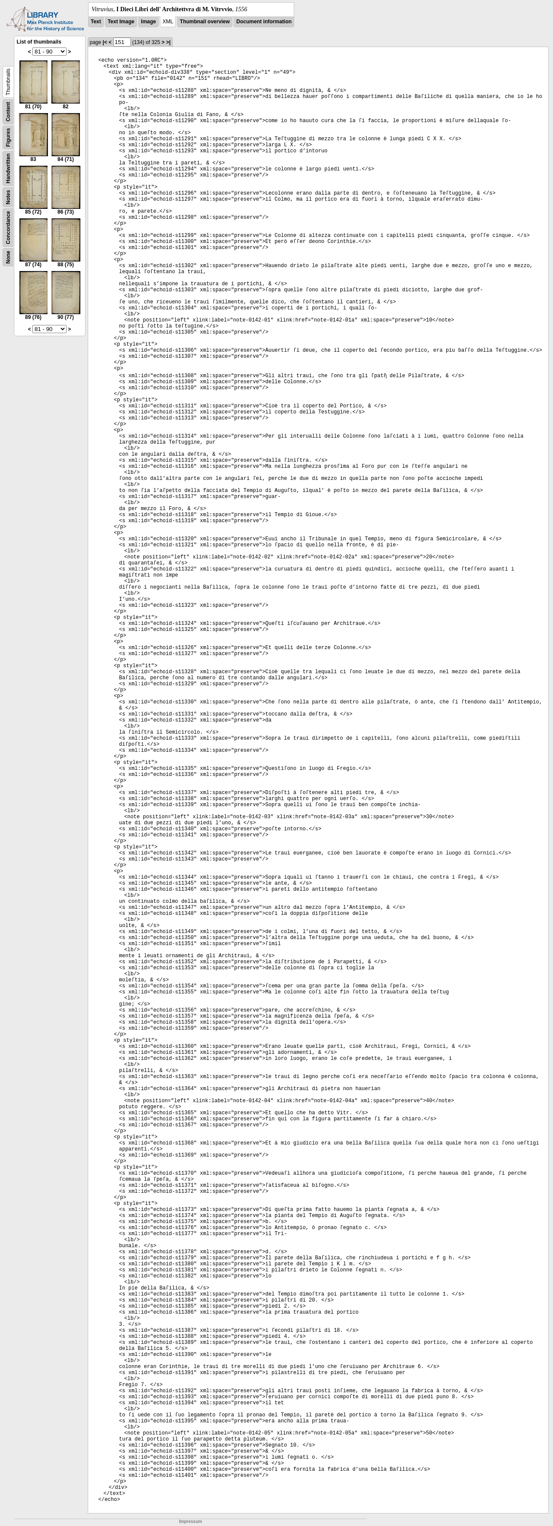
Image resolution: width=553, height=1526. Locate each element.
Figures (8, 137)
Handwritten (8, 168)
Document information (264, 22)
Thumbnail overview (204, 22)
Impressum (190, 1521)
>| (168, 42)
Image (148, 22)
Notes (8, 197)
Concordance (8, 227)
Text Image (121, 22)
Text (96, 22)
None (8, 257)
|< (105, 42)
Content (8, 111)
